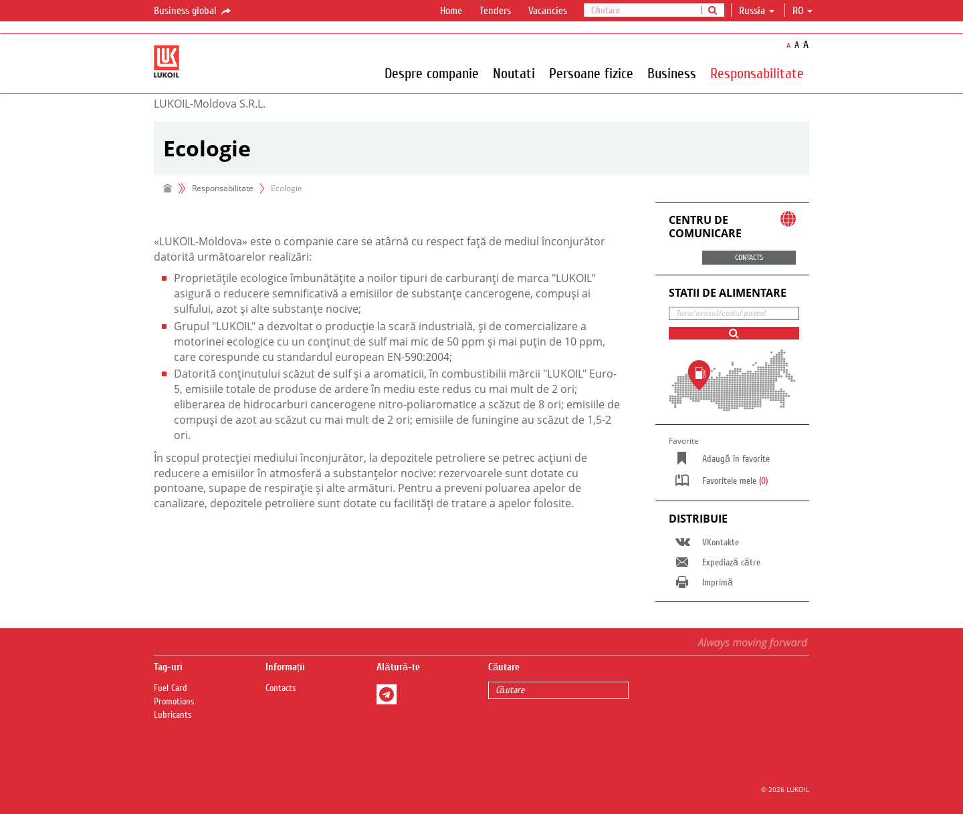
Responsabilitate (757, 73)
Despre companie (432, 73)
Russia (756, 11)
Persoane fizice (591, 73)
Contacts (280, 688)
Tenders (495, 11)
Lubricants (173, 715)
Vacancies (547, 11)
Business (671, 73)
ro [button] (802, 11)
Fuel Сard (170, 688)
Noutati (514, 73)
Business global (193, 11)
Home (451, 11)
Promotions (174, 701)
